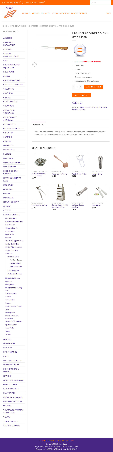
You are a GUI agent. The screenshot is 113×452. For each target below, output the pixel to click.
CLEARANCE (8, 89)
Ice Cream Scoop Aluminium (78, 206)
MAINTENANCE (10, 352)
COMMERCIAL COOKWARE (9, 111)
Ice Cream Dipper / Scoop (14, 241)
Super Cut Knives (16, 266)
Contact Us (45, 13)
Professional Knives (15, 274)
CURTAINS (7, 137)
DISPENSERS (8, 145)
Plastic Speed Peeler (79, 174)
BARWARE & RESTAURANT (9, 43)
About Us (35, 13)
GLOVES (6, 193)
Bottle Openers (11, 218)
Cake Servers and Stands (14, 222)
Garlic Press (96, 205)
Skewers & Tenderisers (13, 321)
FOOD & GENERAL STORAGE (10, 172)
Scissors (8, 309)
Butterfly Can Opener (39, 205)
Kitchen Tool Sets (11, 250)
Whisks (8, 334)
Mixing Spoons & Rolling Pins (13, 289)
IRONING (7, 206)
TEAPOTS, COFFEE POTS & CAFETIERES (13, 411)
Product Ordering (79, 13)
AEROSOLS (7, 38)
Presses (8, 303)
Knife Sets (33, 26)
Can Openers (10, 225)
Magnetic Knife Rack (12, 278)
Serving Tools (10, 313)
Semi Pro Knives (15, 263)
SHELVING (7, 406)
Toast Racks (9, 328)
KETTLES (7, 210)
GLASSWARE (8, 189)
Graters (8, 237)
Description (38, 125)
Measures (8, 281)
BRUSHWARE (8, 72)
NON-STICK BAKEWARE (13, 380)
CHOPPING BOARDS (11, 80)
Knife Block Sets (13, 271)
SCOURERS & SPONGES (12, 401)
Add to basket (93, 87)
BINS (5, 61)
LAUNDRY (7, 348)
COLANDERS (8, 106)
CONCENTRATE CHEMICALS (10, 118)
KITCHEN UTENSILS (18, 26)
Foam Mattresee (9, 167)
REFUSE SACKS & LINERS (13, 397)
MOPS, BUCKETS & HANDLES (11, 370)
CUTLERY (7, 141)
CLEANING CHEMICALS (13, 84)
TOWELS (6, 417)
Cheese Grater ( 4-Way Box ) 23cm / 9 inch (60, 206)
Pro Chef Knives (66, 26)
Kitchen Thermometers (13, 247)
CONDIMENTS (9, 124)
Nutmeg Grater (97, 174)
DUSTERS (7, 154)
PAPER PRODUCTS (11, 389)
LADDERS (7, 339)
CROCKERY (8, 133)
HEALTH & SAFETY (11, 202)
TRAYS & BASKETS (10, 421)
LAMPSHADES (9, 343)
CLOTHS (6, 97)
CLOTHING (8, 93)
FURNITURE (8, 185)
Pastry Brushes (10, 293)
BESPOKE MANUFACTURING (11, 54)
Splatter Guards (11, 325)
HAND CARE (8, 198)
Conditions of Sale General (50, 441)
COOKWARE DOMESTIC (13, 128)
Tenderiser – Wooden (59, 174)
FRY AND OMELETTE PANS (12, 179)
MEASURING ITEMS (11, 365)
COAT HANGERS (10, 102)
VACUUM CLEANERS (11, 425)
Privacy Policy (68, 441)
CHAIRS (6, 76)
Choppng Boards (11, 228)
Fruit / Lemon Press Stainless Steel (38, 175)
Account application (61, 13)
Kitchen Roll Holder (12, 244)
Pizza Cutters (10, 300)
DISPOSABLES (9, 150)
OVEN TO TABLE (10, 384)
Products (26, 13)
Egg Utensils (9, 234)
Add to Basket (81, 95)
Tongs (7, 331)
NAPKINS (7, 376)
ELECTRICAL (8, 158)
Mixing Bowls (10, 284)
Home (4, 26)
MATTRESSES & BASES (12, 360)
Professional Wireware (13, 306)
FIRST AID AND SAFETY (13, 162)
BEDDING (7, 49)
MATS (5, 356)
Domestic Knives (48, 26)
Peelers (8, 297)
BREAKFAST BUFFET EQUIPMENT (11, 66)
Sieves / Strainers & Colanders (12, 317)
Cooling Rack (10, 231)
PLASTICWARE (9, 393)
